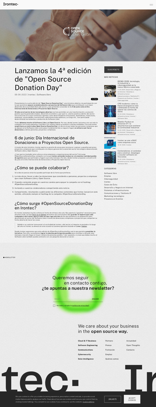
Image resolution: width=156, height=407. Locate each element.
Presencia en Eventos (113, 199)
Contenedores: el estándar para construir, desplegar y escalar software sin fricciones (129, 154)
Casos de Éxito (110, 185)
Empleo (107, 176)
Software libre (110, 173)
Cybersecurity (116, 4)
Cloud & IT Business (61, 4)
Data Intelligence (132, 4)
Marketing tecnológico (114, 196)
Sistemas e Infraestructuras (116, 190)
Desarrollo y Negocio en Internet (118, 187)
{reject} (112, 399)
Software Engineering (81, 4)
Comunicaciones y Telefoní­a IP (117, 193)
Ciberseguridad (111, 179)
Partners (109, 341)
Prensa (108, 345)
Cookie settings (88, 402)
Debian (84, 226)
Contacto (130, 350)
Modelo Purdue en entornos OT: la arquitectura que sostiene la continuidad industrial (129, 125)
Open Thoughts (133, 345)
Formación (110, 350)
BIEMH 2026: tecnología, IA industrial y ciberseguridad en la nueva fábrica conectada (129, 84)
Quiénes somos (112, 359)
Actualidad (131, 341)
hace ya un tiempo (39, 214)
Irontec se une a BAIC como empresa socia (127, 141)
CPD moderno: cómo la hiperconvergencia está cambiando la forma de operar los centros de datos (128, 108)
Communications (100, 4)
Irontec (107, 182)
